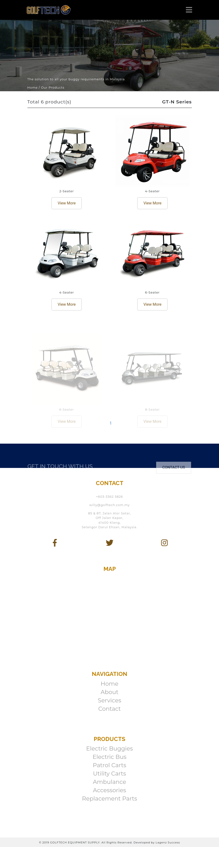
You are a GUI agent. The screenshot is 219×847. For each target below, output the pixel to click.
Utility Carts (109, 773)
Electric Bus (109, 756)
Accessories (109, 790)
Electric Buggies (109, 748)
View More (67, 203)
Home (109, 683)
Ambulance (109, 781)
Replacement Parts (109, 798)
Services (109, 700)
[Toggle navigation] (189, 10)
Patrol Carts (109, 765)
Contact (109, 708)
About (109, 692)
